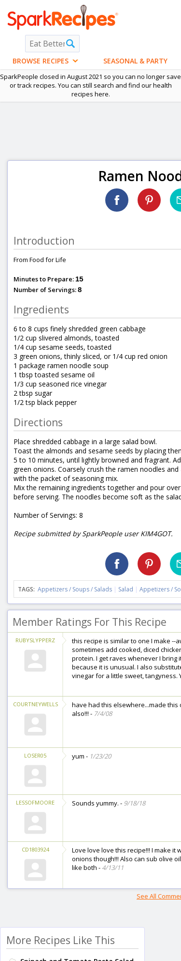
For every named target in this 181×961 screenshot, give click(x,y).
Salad (125, 589)
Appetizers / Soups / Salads (75, 589)
